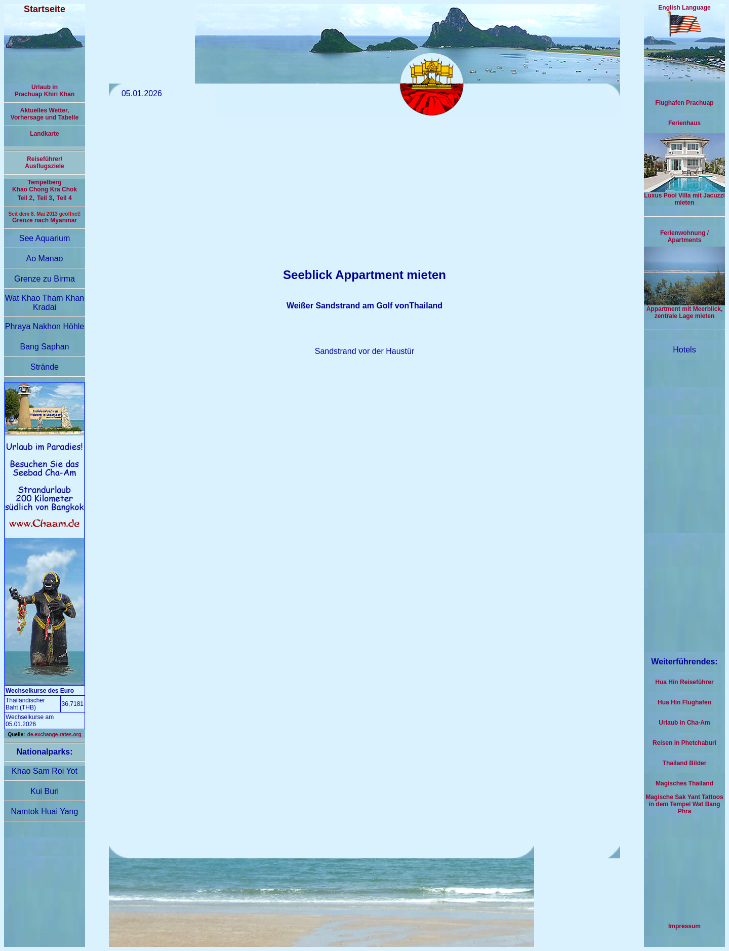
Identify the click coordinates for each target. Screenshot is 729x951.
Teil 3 (44, 198)
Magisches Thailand (684, 783)
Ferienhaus (684, 123)
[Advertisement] (364, 187)
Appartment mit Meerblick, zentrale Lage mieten (684, 310)
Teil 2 (24, 198)
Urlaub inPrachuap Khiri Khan (45, 91)
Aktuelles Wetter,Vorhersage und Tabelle (44, 114)
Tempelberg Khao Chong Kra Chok (44, 186)
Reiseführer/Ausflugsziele (44, 162)
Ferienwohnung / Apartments (684, 236)
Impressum (684, 926)
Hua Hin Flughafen (684, 702)
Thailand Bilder (685, 763)
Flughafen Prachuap (684, 102)
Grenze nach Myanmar (44, 220)
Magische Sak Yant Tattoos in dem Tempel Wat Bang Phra (684, 804)
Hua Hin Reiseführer (684, 682)
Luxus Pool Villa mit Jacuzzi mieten (684, 196)
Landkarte (44, 133)
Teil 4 (64, 198)
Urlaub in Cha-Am (684, 722)
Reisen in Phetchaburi (684, 742)
